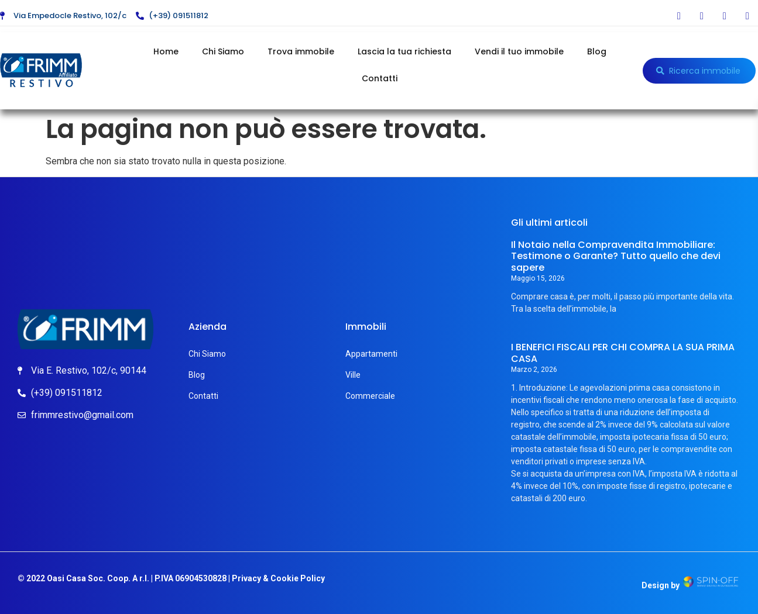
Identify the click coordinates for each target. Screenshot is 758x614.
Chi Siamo (223, 51)
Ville (353, 375)
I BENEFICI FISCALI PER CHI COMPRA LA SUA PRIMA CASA (623, 352)
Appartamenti (371, 353)
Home (166, 51)
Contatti (379, 78)
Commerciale (370, 396)
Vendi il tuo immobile (519, 51)
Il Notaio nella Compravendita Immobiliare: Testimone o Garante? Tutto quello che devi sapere (616, 256)
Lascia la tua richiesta (404, 51)
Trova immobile (300, 51)
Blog (596, 51)
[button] (699, 71)
